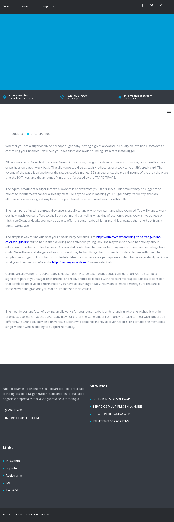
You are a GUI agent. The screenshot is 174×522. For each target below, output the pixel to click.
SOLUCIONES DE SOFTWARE (112, 399)
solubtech (18, 133)
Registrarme (14, 475)
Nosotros (27, 6)
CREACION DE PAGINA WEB (111, 414)
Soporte (7, 6)
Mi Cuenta (13, 460)
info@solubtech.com (22, 418)
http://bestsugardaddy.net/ (70, 262)
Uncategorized (40, 133)
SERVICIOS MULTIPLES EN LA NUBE (117, 406)
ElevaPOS (12, 490)
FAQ (8, 483)
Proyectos (48, 6)
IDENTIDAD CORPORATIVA (111, 421)
